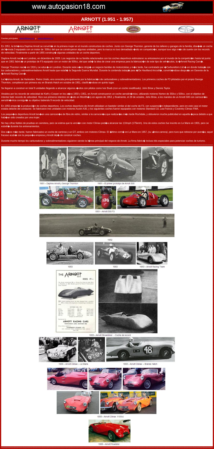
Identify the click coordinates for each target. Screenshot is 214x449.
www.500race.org (26, 38)
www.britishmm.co (45, 38)
